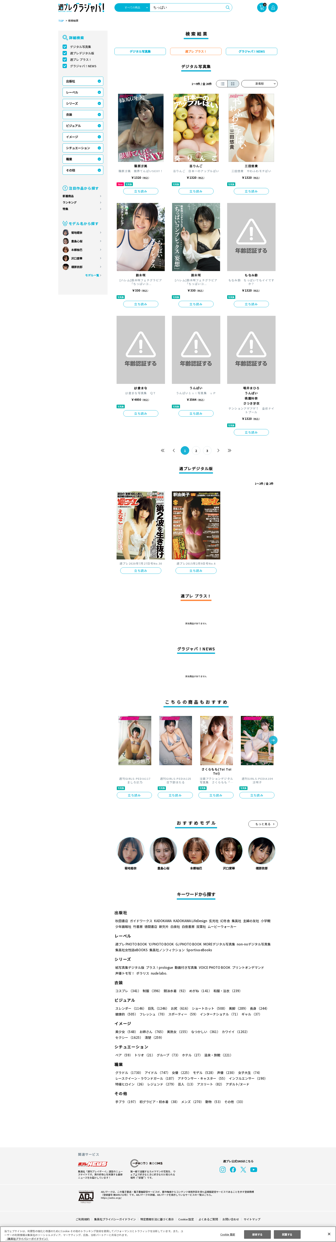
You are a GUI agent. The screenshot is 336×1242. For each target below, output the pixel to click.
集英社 (236, 920)
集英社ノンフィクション (166, 950)
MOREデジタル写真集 (216, 944)
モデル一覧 (92, 275)
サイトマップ (251, 1219)
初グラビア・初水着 (159, 1101)
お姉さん (151, 1031)
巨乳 (157, 1008)
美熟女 (177, 1031)
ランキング (69, 202)
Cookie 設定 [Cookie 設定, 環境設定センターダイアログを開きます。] (227, 1234)
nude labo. (159, 973)
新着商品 (68, 196)
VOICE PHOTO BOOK (213, 967)
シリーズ (72, 103)
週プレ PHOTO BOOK (130, 944)
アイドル (157, 1072)
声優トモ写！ (125, 973)
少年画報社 (123, 926)
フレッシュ (152, 1014)
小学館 (265, 920)
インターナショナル (219, 1014)
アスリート (209, 1084)
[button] (273, 741)
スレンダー (130, 1008)
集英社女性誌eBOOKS (131, 950)
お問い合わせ (230, 1219)
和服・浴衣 (226, 991)
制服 (151, 991)
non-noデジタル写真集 (250, 944)
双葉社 (201, 926)
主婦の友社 (251, 920)
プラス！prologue (159, 967)
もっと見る (263, 824)
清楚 (124, 1037)
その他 (70, 170)
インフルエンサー (247, 1078)
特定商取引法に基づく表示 (157, 1219)
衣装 (69, 114)
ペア (123, 1055)
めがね (199, 991)
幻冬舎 (224, 920)
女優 (180, 1072)
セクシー (262, 1031)
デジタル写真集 (80, 47)
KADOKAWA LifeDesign (190, 920)
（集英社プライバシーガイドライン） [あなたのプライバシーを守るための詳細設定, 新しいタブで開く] (27, 1239)
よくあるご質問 (208, 1219)
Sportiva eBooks (198, 950)
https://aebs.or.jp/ (110, 1197)
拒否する (257, 1234)
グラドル (128, 1072)
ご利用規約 (83, 1219)
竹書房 (138, 926)
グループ (168, 1055)
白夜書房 (188, 926)
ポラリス (142, 973)
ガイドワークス (141, 920)
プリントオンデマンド (246, 967)
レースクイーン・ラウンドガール (145, 1078)
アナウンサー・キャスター (202, 1078)
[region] (168, 1234)
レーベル (72, 92)
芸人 (185, 1084)
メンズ (191, 1101)
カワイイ (234, 1031)
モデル (203, 1072)
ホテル (191, 1055)
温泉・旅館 (217, 1055)
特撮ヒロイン (130, 1084)
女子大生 (248, 1072)
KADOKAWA (162, 920)
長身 (257, 1008)
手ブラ (126, 1101)
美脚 (236, 1008)
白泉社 (175, 926)
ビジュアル (73, 126)
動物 (212, 1101)
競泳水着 (175, 991)
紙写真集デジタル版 (129, 967)
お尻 (179, 1008)
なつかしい (204, 1031)
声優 (225, 1072)
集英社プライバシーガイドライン (115, 1219)
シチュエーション (78, 148)
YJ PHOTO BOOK (160, 944)
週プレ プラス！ (81, 59)
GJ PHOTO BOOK (186, 944)
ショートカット (207, 1008)
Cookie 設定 (186, 1219)
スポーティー (182, 1014)
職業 (69, 159)
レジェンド (161, 1084)
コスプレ (128, 991)
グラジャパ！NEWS (83, 66)
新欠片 (164, 926)
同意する (287, 1234)
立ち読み (140, 191)
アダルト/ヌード (236, 1084)
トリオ (144, 1055)
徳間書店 (150, 926)
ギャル (251, 1014)
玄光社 (213, 920)
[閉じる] (329, 1234)
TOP (60, 20)
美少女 (126, 1031)
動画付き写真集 (185, 967)
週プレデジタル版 (82, 53)
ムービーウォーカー (222, 926)
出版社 (70, 81)
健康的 (126, 1014)
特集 (65, 209)
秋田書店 (121, 920)
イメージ (72, 137)
